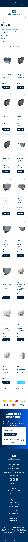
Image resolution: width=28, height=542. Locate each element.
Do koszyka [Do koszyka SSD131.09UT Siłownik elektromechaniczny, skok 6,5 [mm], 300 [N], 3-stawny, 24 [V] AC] (20, 87)
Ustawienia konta (14, 518)
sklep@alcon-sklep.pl (19, 5)
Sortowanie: (4, 38)
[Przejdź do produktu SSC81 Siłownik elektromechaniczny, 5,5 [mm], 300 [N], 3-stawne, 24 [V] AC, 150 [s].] (7, 60)
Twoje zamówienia (14, 514)
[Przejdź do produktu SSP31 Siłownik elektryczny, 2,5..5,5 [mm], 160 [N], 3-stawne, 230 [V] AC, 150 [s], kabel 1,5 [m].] (21, 271)
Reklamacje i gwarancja (14, 504)
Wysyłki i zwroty (14, 502)
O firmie (14, 488)
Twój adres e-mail (8, 430)
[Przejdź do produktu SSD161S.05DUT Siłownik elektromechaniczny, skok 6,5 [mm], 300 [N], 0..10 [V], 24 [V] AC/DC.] (21, 103)
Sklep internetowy (12, 540)
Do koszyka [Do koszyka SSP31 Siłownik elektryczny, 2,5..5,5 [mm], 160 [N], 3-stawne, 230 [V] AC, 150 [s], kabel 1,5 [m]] (20, 297)
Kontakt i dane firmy (11, 2)
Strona (13, 46)
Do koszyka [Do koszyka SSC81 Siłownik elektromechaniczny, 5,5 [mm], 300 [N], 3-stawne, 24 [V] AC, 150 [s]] (6, 87)
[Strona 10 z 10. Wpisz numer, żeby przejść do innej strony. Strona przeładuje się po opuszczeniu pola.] (17, 46)
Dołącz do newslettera (10, 434)
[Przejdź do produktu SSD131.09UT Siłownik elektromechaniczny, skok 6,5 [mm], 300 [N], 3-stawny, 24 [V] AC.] (21, 60)
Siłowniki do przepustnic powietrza (11, 29)
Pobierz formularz (14, 506)
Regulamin (19, 2)
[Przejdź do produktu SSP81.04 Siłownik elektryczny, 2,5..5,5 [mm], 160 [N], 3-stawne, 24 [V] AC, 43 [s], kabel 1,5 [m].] (7, 355)
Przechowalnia (14, 520)
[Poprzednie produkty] (11, 388)
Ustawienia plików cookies (13, 516)
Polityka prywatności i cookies (14, 493)
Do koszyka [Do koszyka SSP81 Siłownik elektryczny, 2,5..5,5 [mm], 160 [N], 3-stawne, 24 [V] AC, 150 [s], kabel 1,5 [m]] (20, 340)
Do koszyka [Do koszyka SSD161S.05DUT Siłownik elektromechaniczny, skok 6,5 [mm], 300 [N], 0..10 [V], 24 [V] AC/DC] (20, 129)
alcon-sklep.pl (7, 22)
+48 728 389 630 (8, 5)
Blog (14, 486)
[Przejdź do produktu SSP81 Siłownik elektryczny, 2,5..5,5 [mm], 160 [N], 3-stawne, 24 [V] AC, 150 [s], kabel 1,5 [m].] (21, 313)
